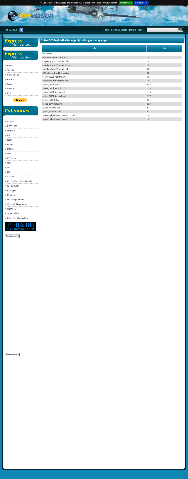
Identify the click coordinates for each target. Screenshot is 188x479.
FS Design (11, 158)
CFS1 (9, 172)
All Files (10, 121)
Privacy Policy (141, 2)
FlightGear (11, 209)
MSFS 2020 (12, 126)
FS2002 (10, 144)
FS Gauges (11, 190)
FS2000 (10, 149)
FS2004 (10, 140)
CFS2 (9, 167)
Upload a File (13, 75)
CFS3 (9, 163)
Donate (132, 30)
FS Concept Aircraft (15, 199)
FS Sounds (11, 195)
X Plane (10, 176)
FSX (8, 135)
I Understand (126, 2)
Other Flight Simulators (17, 218)
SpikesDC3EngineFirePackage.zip (61, 40)
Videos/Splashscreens (17, 204)
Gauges (87, 40)
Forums (115, 30)
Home (106, 30)
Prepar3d (11, 130)
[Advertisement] (120, 15)
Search (123, 30)
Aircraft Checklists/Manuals (19, 181)
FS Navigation (13, 186)
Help (140, 30)
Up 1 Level (47, 53)
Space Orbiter (13, 213)
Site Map (11, 70)
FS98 (9, 153)
